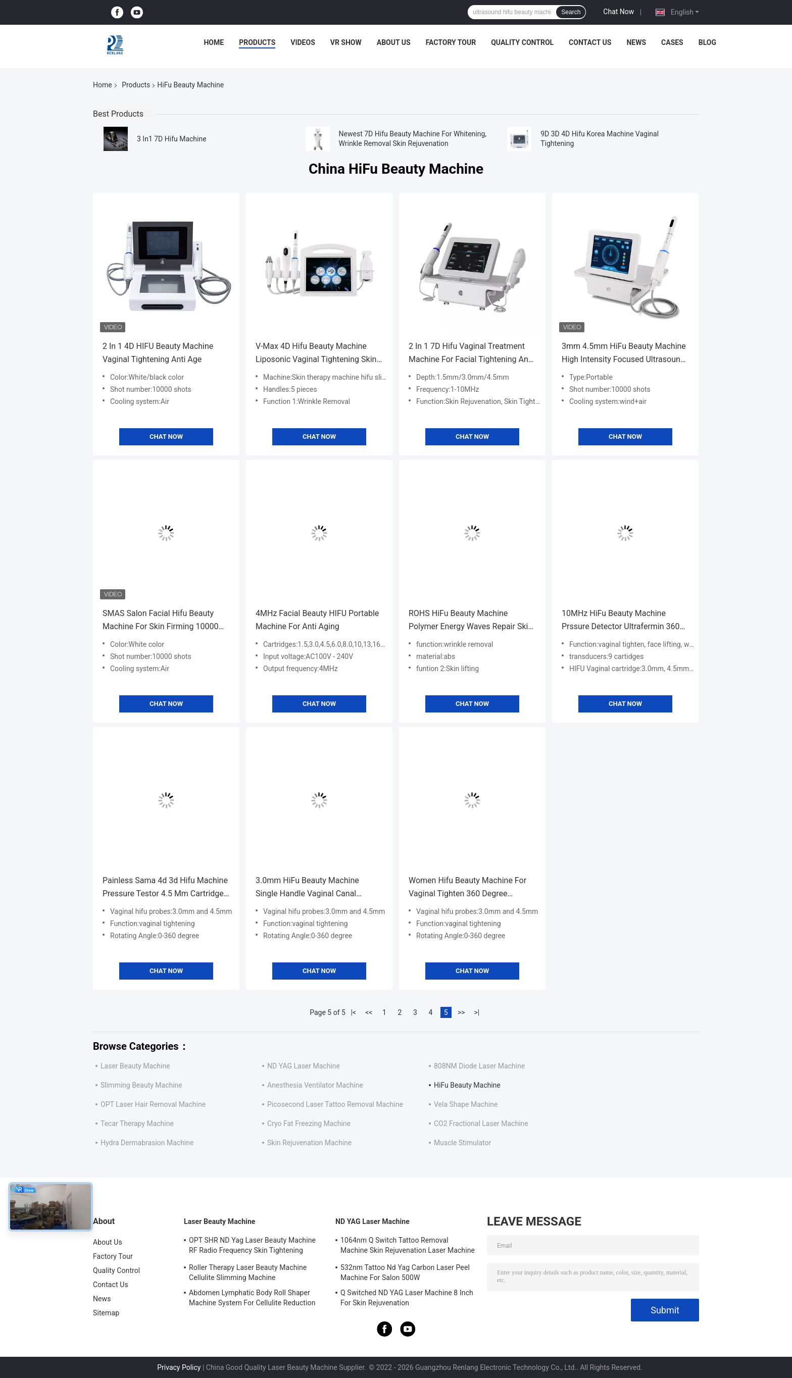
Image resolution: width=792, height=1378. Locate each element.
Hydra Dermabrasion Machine (147, 1143)
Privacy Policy (179, 1367)
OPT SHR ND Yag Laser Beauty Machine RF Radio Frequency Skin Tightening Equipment (252, 1246)
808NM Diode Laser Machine (479, 1066)
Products (257, 42)
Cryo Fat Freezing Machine (309, 1123)
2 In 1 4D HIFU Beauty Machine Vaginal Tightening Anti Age (158, 352)
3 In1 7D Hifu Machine (172, 139)
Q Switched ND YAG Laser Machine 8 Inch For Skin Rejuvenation (406, 1298)
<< (368, 1012)
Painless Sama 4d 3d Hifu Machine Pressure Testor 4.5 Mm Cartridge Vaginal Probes (165, 888)
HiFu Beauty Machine (467, 1085)
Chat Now (618, 12)
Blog (707, 42)
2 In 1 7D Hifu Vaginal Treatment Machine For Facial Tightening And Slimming (471, 353)
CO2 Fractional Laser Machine (481, 1123)
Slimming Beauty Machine (141, 1085)
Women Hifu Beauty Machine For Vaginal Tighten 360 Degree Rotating (467, 888)
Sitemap (106, 1313)
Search (570, 12)
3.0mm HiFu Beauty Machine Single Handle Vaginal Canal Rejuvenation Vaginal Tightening (313, 888)
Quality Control (522, 42)
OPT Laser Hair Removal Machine (153, 1104)
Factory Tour (451, 42)
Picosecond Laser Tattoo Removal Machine (335, 1104)
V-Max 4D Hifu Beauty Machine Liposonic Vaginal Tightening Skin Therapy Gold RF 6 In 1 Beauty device (316, 353)
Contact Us (590, 42)
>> (461, 1012)
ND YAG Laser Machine (303, 1066)
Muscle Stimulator (462, 1143)
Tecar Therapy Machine (137, 1123)
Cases (672, 42)
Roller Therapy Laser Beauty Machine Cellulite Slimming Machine (248, 1272)
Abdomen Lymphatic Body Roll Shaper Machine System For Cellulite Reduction (252, 1298)
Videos (302, 42)
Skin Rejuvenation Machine (309, 1143)
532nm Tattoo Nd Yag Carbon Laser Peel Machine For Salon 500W (405, 1272)
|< (354, 1012)
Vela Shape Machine (466, 1104)
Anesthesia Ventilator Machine (315, 1085)
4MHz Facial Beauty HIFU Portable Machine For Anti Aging (317, 619)
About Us (394, 42)
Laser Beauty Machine (135, 1066)
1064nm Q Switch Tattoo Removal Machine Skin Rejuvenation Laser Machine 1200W (407, 1246)
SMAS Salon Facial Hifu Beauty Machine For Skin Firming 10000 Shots (160, 620)
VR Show (346, 42)
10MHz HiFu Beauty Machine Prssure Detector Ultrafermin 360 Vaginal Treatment (621, 620)
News (636, 42)
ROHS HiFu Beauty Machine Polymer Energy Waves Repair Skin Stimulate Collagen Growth (470, 620)
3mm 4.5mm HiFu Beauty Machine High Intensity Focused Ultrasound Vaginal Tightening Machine (624, 353)
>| (476, 1012)
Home (214, 42)
